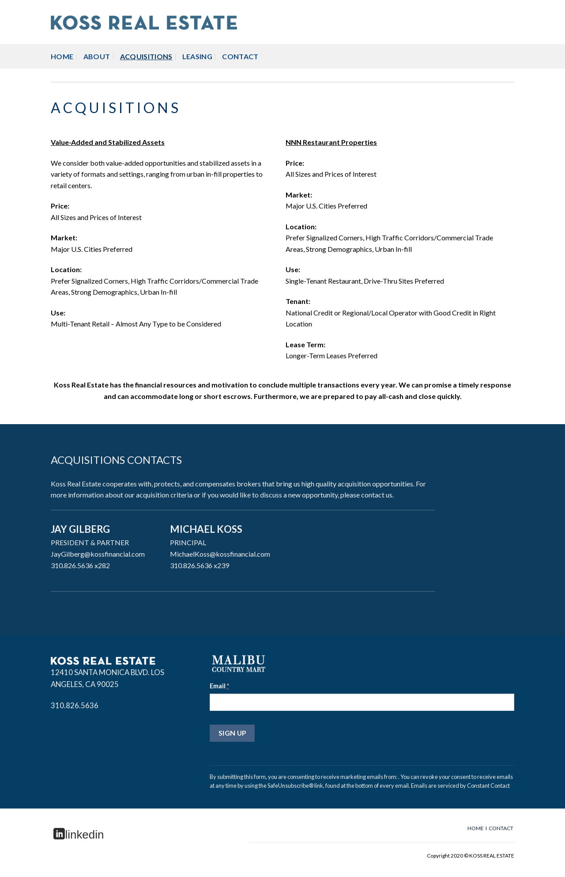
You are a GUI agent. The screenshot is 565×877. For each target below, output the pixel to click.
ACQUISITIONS (146, 56)
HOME (62, 56)
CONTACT (240, 56)
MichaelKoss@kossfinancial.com (220, 554)
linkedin (78, 834)
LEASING (197, 56)
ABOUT (96, 56)
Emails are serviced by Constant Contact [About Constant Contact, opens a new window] (460, 785)
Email (219, 686)
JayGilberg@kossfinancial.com (98, 554)
